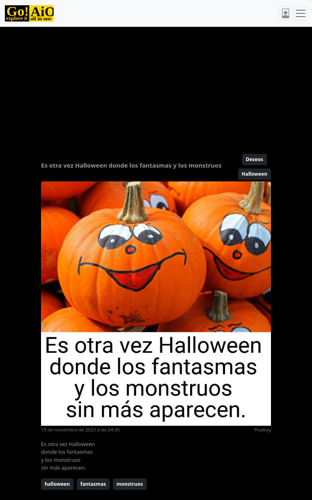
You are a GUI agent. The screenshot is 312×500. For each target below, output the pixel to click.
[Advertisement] (156, 87)
